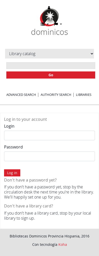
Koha (62, 244)
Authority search (56, 94)
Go (50, 74)
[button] (45, 24)
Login (9, 126)
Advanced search (21, 94)
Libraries (83, 94)
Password (13, 146)
